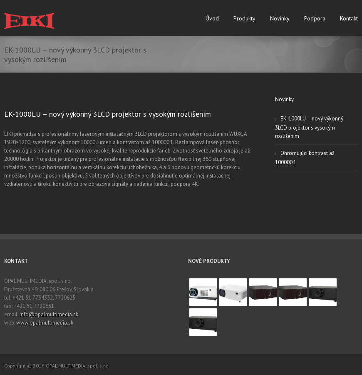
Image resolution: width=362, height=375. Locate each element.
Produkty (244, 18)
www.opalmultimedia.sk (44, 322)
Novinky (280, 18)
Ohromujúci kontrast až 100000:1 (305, 158)
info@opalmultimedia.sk (49, 314)
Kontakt (349, 18)
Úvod (212, 18)
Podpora (314, 18)
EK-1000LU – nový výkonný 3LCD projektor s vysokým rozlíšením (107, 114)
